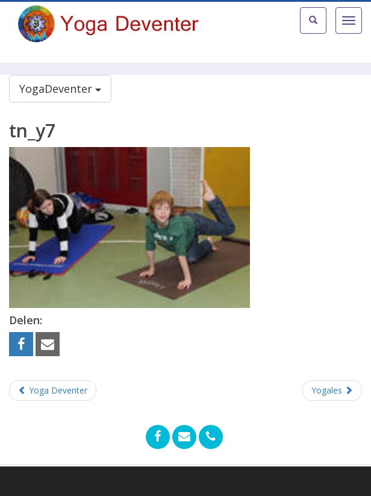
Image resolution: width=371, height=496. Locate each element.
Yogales (332, 390)
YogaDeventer (60, 88)
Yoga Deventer (52, 390)
